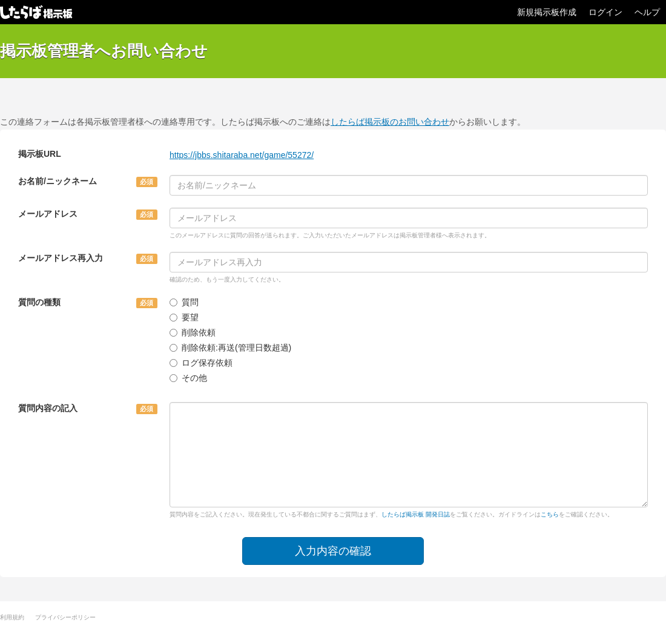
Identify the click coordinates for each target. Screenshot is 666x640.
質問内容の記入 (47, 408)
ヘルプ (647, 12)
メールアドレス (47, 214)
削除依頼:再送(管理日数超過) (230, 347)
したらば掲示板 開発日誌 (415, 514)
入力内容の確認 (333, 551)
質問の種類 (39, 302)
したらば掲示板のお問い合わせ (390, 122)
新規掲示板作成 (546, 12)
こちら (550, 514)
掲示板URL (39, 154)
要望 (184, 317)
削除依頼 (193, 332)
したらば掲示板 (36, 12)
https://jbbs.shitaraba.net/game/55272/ (242, 155)
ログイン (605, 12)
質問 (184, 302)
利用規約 (12, 617)
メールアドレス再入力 (60, 258)
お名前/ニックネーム (57, 181)
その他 (188, 378)
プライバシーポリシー (65, 617)
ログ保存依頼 (201, 363)
